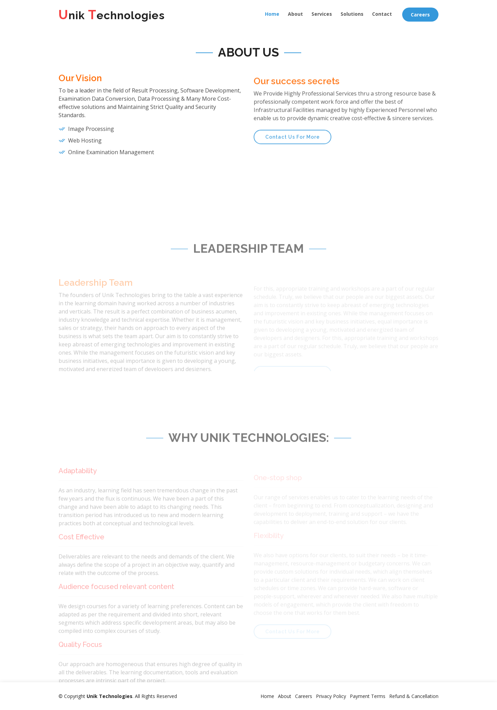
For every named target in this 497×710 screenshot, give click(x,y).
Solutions (352, 14)
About (295, 14)
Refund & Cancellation (413, 696)
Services (321, 14)
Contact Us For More (292, 152)
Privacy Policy (331, 696)
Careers (420, 14)
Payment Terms (367, 696)
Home (272, 14)
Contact (382, 14)
